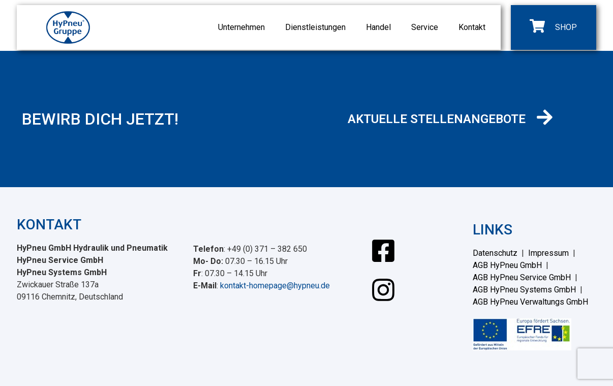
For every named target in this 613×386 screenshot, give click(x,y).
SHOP (566, 27)
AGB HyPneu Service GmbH (522, 277)
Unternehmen (241, 27)
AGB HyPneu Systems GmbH (524, 289)
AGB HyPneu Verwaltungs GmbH (530, 302)
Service (424, 27)
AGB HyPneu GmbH (507, 265)
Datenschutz (495, 253)
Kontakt (471, 27)
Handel (378, 27)
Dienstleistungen (315, 27)
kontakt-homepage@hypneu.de (275, 285)
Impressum (548, 253)
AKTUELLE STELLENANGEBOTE (437, 119)
